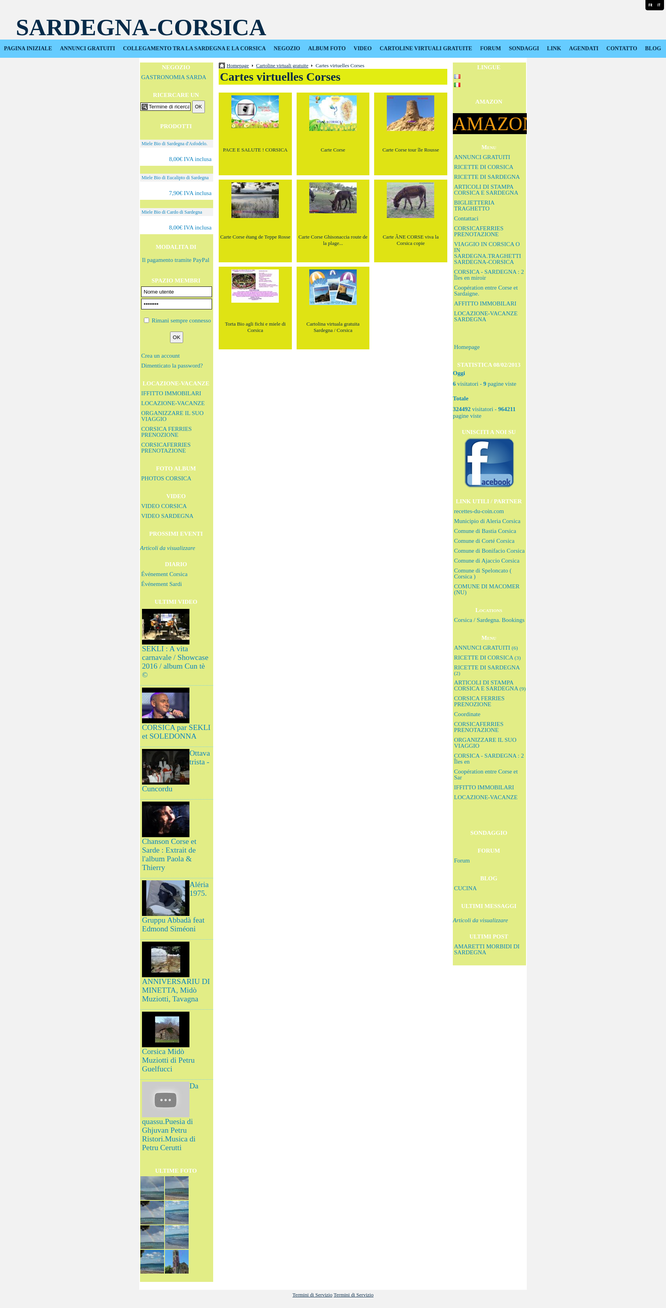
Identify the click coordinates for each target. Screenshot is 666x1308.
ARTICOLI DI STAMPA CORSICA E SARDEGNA (486, 190)
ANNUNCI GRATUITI (87, 48)
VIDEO (363, 48)
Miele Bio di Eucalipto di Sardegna (175, 177)
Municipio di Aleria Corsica (487, 521)
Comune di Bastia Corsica (485, 531)
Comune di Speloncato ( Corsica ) (482, 573)
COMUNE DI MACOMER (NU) (487, 589)
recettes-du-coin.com (479, 511)
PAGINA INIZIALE (28, 48)
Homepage (467, 347)
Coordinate (467, 714)
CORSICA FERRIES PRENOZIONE (166, 432)
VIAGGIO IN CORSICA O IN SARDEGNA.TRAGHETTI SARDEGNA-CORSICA (487, 253)
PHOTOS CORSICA (166, 478)
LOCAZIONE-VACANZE (173, 403)
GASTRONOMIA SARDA (173, 77)
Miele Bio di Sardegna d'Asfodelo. (174, 143)
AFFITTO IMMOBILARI (485, 303)
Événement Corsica (164, 574)
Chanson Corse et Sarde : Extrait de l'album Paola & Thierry (169, 854)
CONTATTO (621, 48)
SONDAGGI (524, 48)
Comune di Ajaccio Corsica (486, 560)
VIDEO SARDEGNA (167, 516)
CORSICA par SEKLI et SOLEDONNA (176, 731)
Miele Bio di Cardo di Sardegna (172, 212)
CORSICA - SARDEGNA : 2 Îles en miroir (489, 275)
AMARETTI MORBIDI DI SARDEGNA (487, 949)
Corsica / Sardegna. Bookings (489, 620)
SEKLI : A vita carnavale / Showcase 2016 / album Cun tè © (175, 662)
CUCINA (465, 888)
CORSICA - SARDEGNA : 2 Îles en (489, 759)
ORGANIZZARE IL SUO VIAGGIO (172, 416)
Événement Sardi (161, 584)
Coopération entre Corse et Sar (486, 774)
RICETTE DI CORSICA (483, 167)
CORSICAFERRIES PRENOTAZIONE (166, 448)
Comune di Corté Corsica (484, 541)
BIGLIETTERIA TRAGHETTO (474, 205)
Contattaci (466, 218)
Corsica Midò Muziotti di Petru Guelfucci (168, 1060)
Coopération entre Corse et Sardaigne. (486, 290)
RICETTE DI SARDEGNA (487, 177)
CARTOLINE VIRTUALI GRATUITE (426, 48)
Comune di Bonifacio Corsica (489, 551)
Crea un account (160, 356)
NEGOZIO (287, 48)
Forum (462, 860)
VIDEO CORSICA (164, 506)
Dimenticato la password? (172, 365)
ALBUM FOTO (327, 48)
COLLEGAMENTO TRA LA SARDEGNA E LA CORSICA (194, 48)
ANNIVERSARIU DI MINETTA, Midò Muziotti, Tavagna (176, 990)
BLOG (653, 48)
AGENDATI (583, 48)
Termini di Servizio (313, 1295)
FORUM (490, 48)
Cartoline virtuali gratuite (282, 65)
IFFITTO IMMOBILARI (171, 393)
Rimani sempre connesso (181, 320)
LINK (554, 48)
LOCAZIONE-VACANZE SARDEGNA (486, 316)
